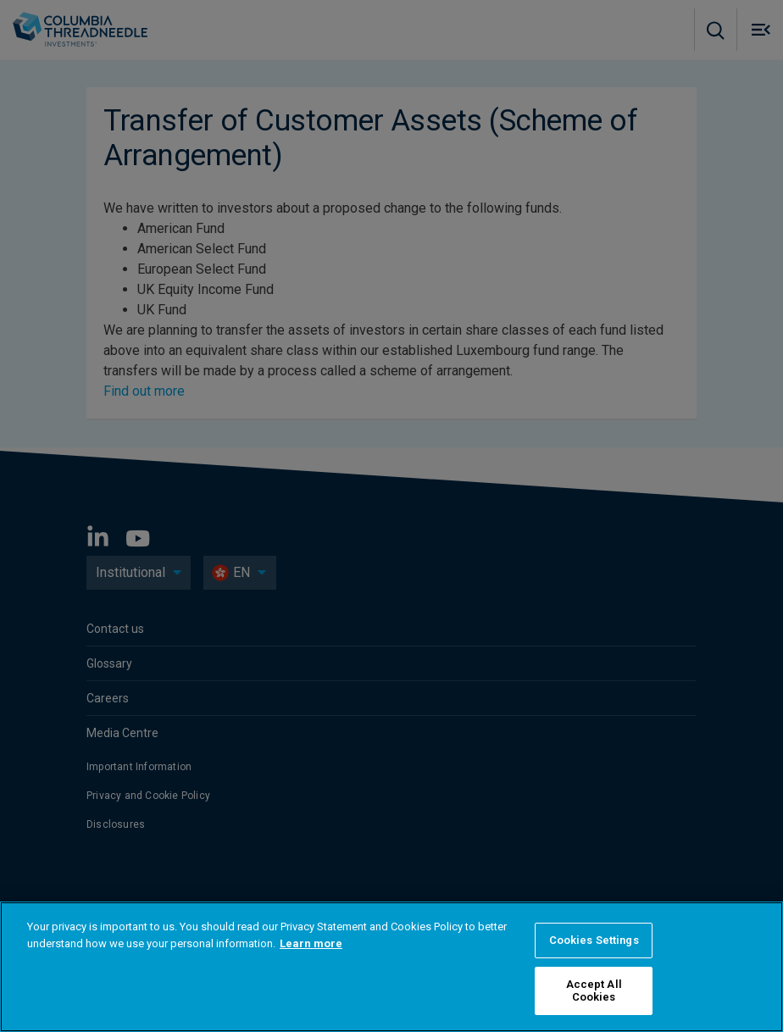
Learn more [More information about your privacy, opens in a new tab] (311, 943)
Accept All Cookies (594, 991)
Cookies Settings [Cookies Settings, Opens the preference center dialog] (594, 940)
